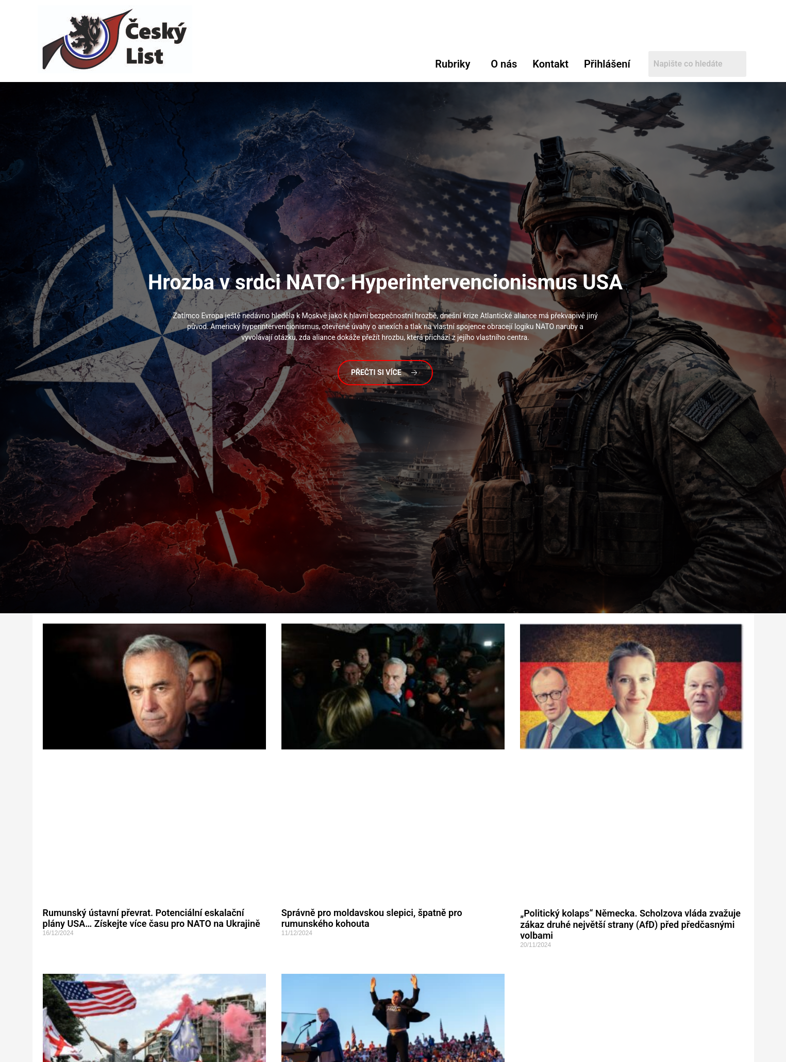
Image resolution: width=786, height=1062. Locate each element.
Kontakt (550, 64)
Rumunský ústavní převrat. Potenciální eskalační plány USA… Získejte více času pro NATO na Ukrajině (151, 918)
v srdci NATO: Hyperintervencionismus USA (385, 282)
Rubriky (452, 64)
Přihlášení (607, 64)
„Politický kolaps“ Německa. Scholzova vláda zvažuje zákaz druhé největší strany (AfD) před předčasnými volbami (630, 924)
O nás (504, 64)
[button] (455, 64)
